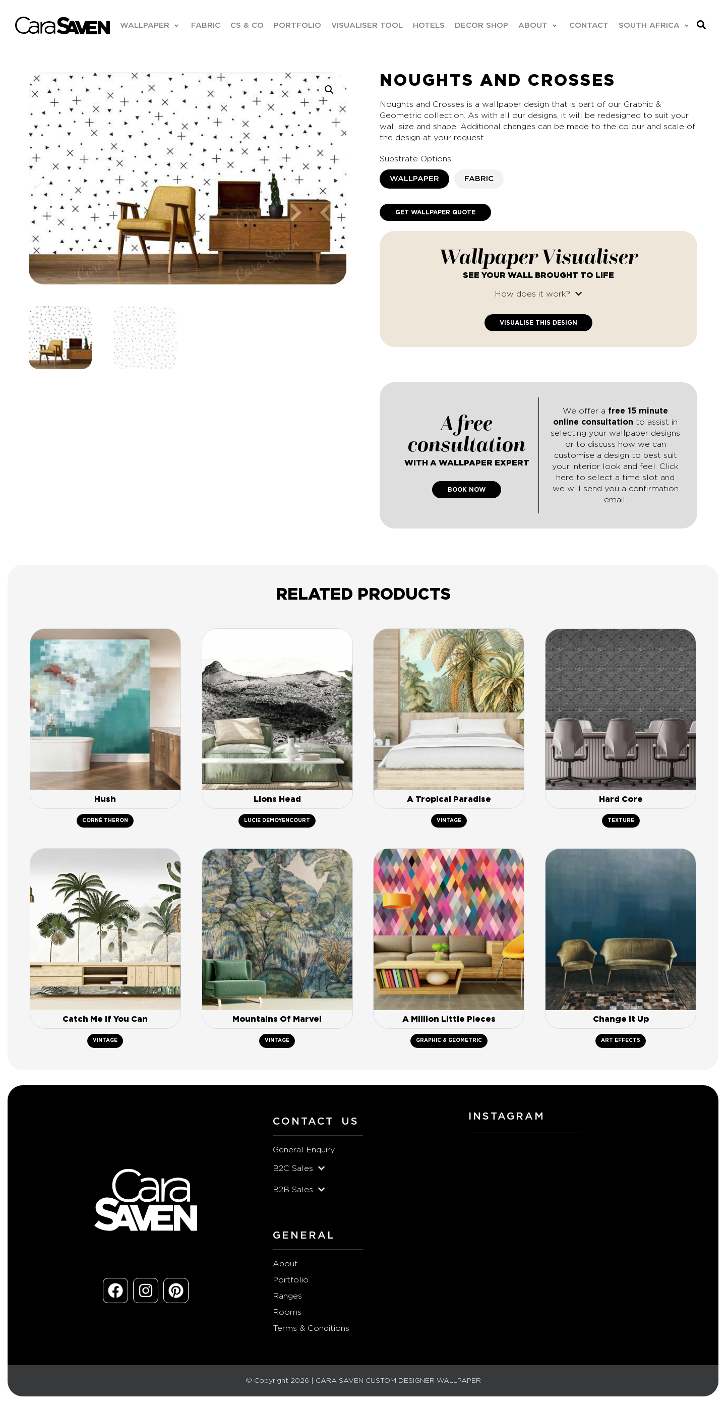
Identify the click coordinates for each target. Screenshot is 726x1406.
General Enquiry (304, 1152)
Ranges (287, 1298)
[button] (149, 25)
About (285, 1266)
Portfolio (291, 1282)
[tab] (414, 179)
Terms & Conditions (311, 1330)
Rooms (287, 1314)
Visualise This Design (538, 323)
